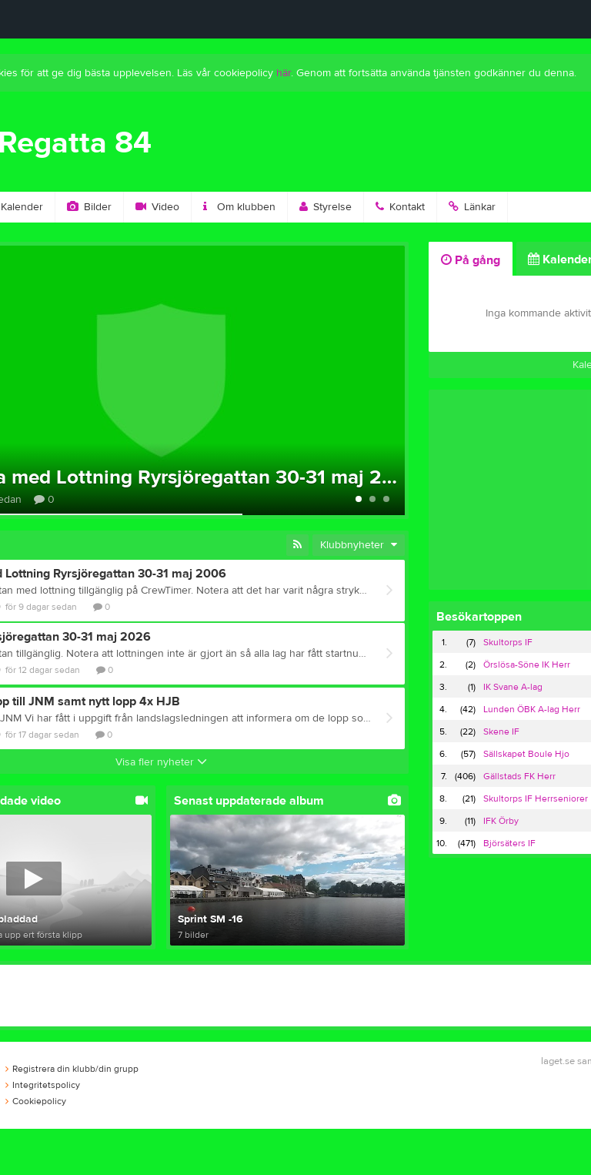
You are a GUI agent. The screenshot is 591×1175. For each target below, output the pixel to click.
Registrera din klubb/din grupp (72, 1069)
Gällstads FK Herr (519, 776)
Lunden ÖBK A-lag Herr (531, 709)
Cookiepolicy (35, 1101)
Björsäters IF (509, 843)
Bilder (89, 207)
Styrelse (325, 207)
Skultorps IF (508, 642)
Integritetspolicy (42, 1085)
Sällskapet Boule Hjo (526, 754)
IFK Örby (501, 821)
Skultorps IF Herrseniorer (535, 798)
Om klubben (239, 207)
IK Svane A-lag (513, 687)
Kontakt (400, 207)
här (283, 73)
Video (157, 207)
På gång (470, 260)
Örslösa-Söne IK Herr (526, 664)
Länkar (472, 207)
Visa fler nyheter (161, 762)
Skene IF (501, 731)
